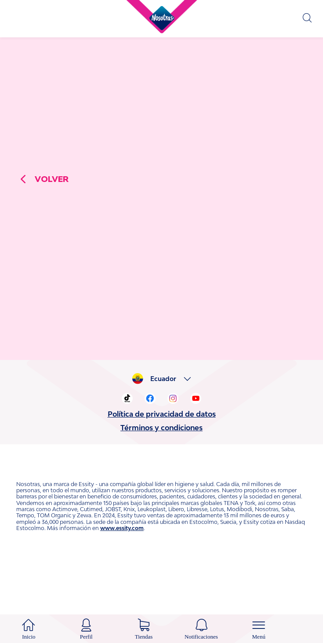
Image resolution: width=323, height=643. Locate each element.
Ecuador (163, 416)
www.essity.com (122, 565)
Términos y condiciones (161, 465)
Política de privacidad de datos (162, 451)
